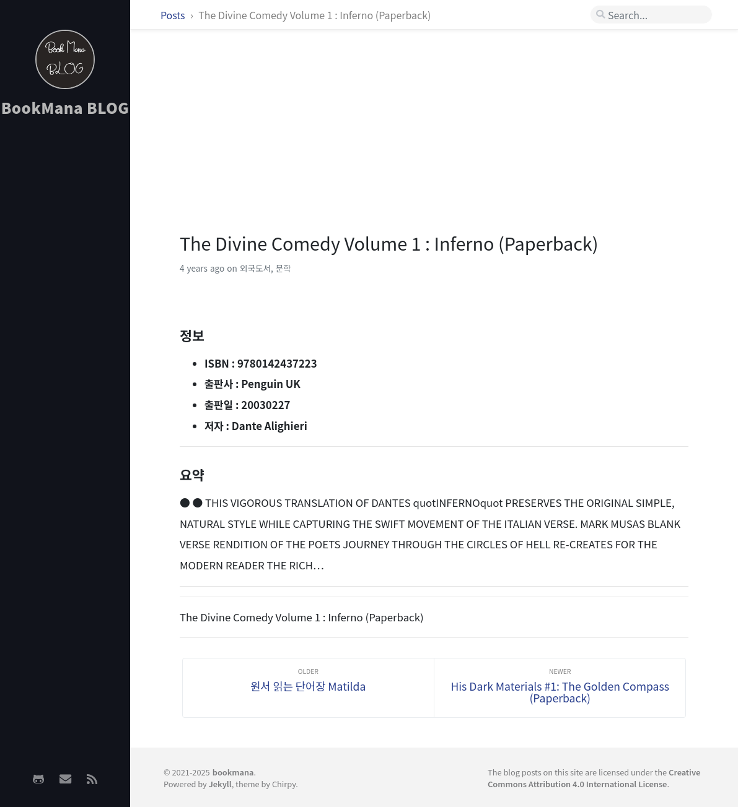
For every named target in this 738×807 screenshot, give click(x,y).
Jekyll (220, 784)
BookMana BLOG (65, 107)
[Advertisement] (65, 322)
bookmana (233, 772)
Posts (173, 14)
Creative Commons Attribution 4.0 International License (594, 778)
